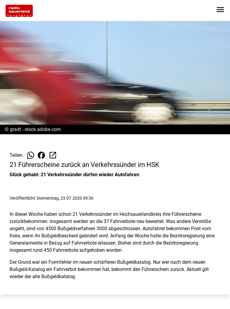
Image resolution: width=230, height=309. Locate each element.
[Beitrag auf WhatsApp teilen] (30, 155)
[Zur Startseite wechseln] (19, 10)
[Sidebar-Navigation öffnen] (220, 10)
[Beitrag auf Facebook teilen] (41, 155)
